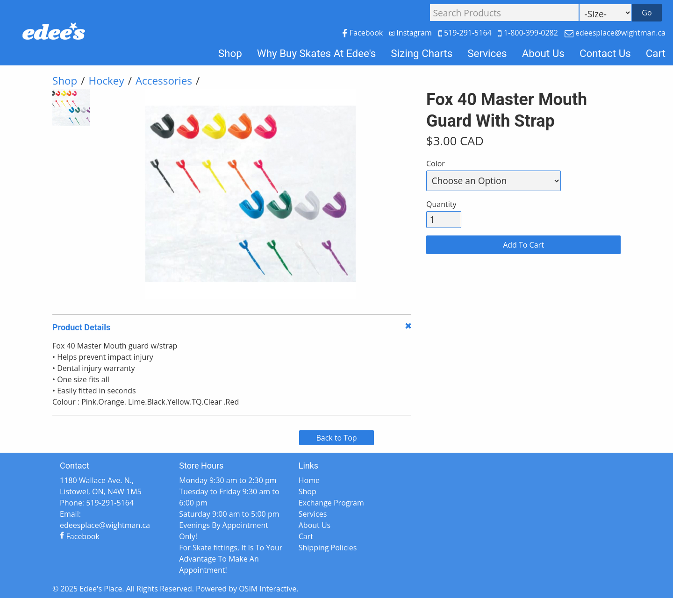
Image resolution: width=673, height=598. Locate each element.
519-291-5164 (466, 33)
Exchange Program (331, 503)
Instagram (411, 33)
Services (487, 53)
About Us (543, 53)
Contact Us (605, 53)
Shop (230, 53)
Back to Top (336, 438)
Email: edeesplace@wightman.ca (105, 519)
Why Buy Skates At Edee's (316, 53)
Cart (656, 53)
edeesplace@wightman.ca (615, 33)
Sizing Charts (421, 53)
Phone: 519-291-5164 (97, 503)
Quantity (441, 204)
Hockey (106, 80)
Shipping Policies (328, 547)
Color (435, 163)
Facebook (363, 33)
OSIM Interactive (267, 589)
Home (309, 480)
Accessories (164, 80)
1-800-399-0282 (529, 33)
